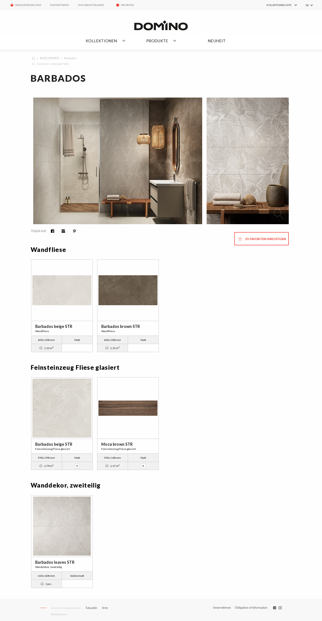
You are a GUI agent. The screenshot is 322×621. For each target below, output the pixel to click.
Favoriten (127, 5)
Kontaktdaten (59, 5)
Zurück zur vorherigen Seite (53, 63)
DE (307, 5)
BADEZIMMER (49, 58)
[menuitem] (276, 5)
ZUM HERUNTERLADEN (91, 5)
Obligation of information (251, 607)
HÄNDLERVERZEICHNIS (28, 5)
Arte (105, 607)
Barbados (70, 58)
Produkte (157, 41)
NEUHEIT (217, 41)
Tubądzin (91, 608)
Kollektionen (101, 41)
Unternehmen (222, 607)
